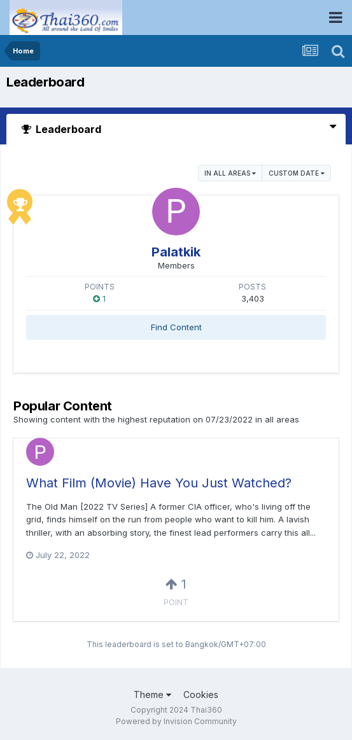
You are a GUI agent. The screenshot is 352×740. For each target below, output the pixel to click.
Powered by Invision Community (176, 721)
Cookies (200, 694)
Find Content (176, 327)
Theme (152, 694)
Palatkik (176, 252)
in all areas (230, 173)
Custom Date (297, 173)
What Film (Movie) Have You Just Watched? (159, 483)
